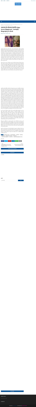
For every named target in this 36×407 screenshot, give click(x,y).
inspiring (21, 134)
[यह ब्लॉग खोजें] (9, 180)
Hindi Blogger (4, 33)
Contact (7, 0)
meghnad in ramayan (9, 135)
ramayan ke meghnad (5, 136)
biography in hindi (6, 134)
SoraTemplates (15, 405)
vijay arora (11, 136)
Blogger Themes (24, 405)
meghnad (3, 135)
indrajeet (17, 134)
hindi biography (12, 134)
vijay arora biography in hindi (8, 24)
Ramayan (14, 135)
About (4, 0)
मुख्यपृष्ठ (2, 24)
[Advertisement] (18, 13)
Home (2, 0)
